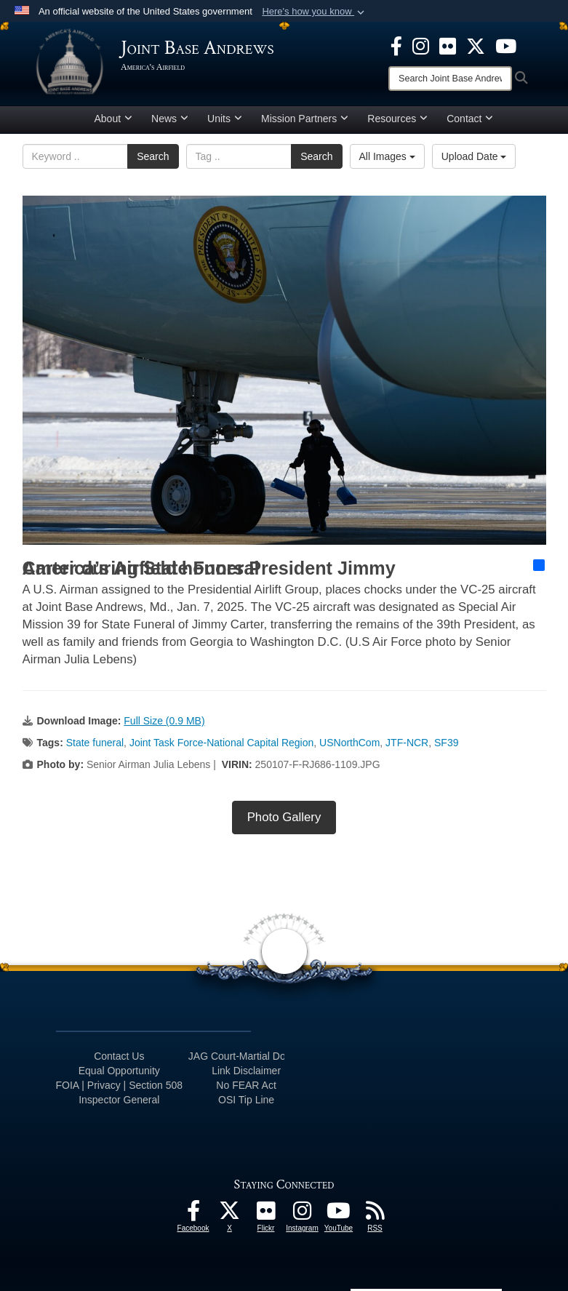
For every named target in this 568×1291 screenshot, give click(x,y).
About (114, 118)
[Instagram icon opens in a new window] (420, 45)
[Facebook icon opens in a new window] (396, 45)
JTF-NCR (406, 742)
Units (224, 118)
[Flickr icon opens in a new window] (447, 45)
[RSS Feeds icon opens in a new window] (375, 1214)
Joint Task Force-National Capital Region (221, 742)
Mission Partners (304, 118)
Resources (397, 118)
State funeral (95, 742)
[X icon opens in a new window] (475, 45)
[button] (314, 11)
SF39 (446, 742)
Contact (470, 118)
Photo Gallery (284, 817)
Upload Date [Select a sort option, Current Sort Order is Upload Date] (474, 156)
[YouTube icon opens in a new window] (505, 45)
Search (153, 156)
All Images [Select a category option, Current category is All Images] (387, 156)
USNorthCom (349, 742)
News (169, 118)
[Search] (450, 78)
